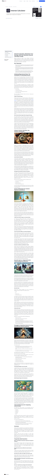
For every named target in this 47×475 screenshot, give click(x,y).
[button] (21, 1)
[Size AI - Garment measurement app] (36, 12)
